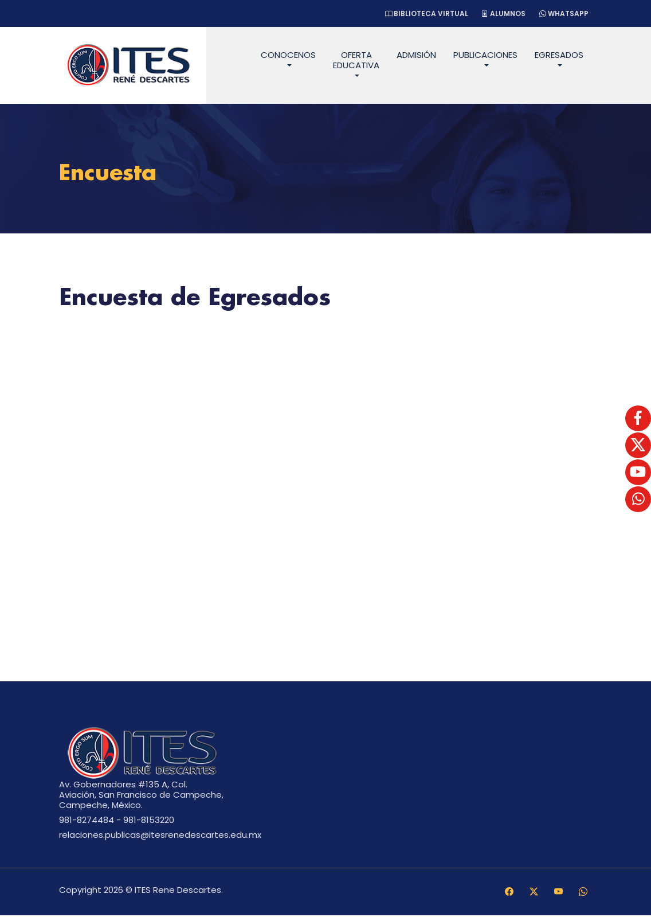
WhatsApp (562, 13)
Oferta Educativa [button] (356, 60)
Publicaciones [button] (485, 55)
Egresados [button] (559, 55)
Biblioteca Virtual (421, 13)
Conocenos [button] (288, 55)
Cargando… (325, 481)
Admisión (416, 55)
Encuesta (111, 174)
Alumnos (501, 13)
